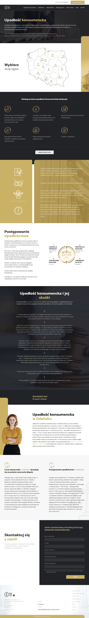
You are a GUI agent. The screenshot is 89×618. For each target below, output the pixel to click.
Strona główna (76, 591)
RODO (74, 609)
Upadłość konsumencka (29, 7)
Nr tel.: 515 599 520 (63, 2)
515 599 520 (41, 604)
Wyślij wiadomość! (77, 2)
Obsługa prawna (60, 7)
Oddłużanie (41, 7)
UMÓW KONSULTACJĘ (44, 152)
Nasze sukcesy (70, 7)
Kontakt (82, 7)
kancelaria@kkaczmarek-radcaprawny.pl (48, 609)
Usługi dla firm (50, 7)
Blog (77, 7)
